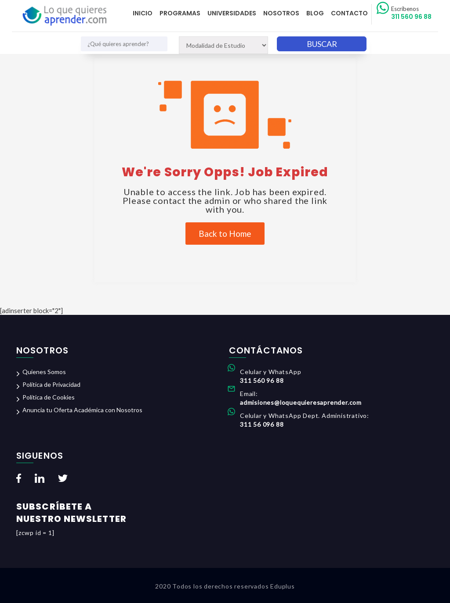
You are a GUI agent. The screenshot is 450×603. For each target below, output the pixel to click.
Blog (315, 13)
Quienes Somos (44, 371)
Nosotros (281, 13)
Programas (180, 13)
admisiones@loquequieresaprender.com (301, 402)
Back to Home (225, 233)
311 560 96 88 (411, 13)
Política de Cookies (48, 397)
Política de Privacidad (51, 384)
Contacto (349, 13)
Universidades (231, 13)
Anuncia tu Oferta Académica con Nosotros (82, 410)
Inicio (142, 13)
